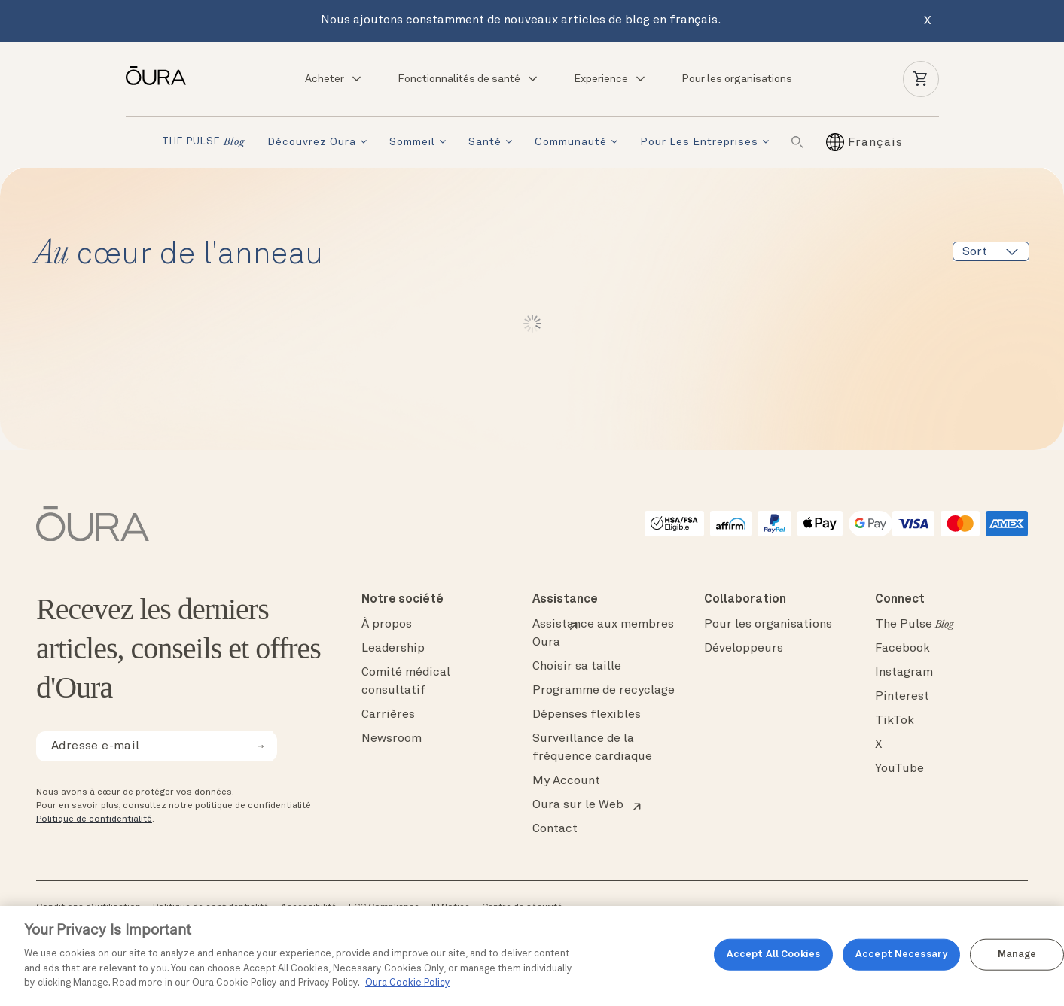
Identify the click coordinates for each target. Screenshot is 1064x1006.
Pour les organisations (736, 79)
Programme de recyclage (603, 691)
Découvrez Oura (311, 142)
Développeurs (743, 649)
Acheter (334, 79)
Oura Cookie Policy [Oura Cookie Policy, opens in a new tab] (407, 983)
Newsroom (391, 739)
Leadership (393, 649)
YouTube (899, 769)
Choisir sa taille (576, 667)
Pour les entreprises (699, 142)
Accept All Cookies (773, 954)
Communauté (571, 142)
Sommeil (412, 142)
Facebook (902, 649)
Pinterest (902, 697)
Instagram (904, 673)
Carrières (388, 715)
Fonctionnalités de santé (468, 79)
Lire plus (532, 323)
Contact (555, 829)
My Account (566, 781)
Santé (485, 142)
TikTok (894, 721)
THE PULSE (203, 142)
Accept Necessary (901, 954)
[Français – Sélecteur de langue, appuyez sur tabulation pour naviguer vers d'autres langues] (875, 142)
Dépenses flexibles (586, 715)
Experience (610, 79)
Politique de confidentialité (94, 819)
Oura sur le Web (577, 805)
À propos (386, 624)
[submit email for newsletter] (260, 746)
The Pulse (914, 624)
